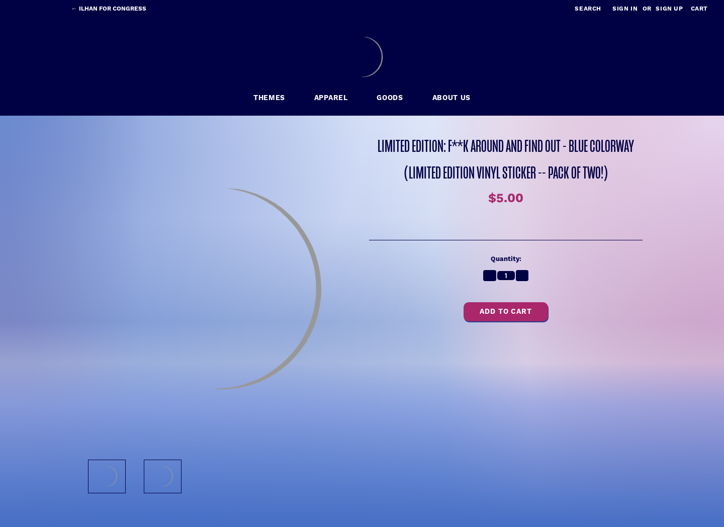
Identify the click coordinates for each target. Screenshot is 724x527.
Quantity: (506, 259)
